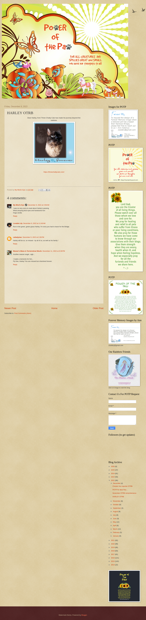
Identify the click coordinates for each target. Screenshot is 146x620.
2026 (113, 466)
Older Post (98, 308)
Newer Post (10, 308)
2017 (113, 554)
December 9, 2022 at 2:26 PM (33, 237)
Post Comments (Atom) (22, 313)
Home (54, 308)
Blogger (84, 615)
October (116, 505)
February (116, 532)
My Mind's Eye (18, 205)
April (115, 525)
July (114, 515)
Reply (15, 216)
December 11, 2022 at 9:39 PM (54, 251)
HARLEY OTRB (118, 497)
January (116, 536)
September (117, 508)
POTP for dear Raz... (120, 490)
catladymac (17, 237)
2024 (113, 473)
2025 (113, 470)
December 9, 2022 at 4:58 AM (38, 205)
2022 (113, 480)
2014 (113, 565)
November (117, 501)
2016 (113, 558)
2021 (113, 540)
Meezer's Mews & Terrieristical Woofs (27, 251)
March (115, 529)
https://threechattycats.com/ (54, 172)
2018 (113, 551)
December (117, 483)
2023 (113, 477)
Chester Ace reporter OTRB (122, 486)
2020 (113, 544)
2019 (113, 547)
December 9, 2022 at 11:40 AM (34, 223)
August (115, 511)
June (115, 519)
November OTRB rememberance (124, 493)
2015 (113, 561)
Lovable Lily (17, 223)
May (114, 522)
